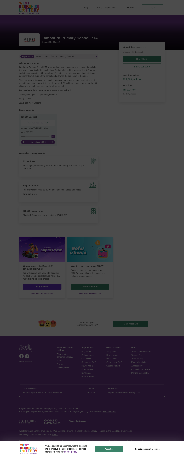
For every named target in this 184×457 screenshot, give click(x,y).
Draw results (87, 369)
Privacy (60, 364)
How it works (87, 366)
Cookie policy (63, 368)
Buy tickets (141, 59)
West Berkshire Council (63, 431)
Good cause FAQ (114, 362)
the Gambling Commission (120, 431)
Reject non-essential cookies (147, 449)
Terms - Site (136, 355)
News (59, 360)
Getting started (113, 366)
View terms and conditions (42, 293)
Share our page (142, 66)
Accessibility (136, 366)
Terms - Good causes (141, 351)
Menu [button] (131, 8)
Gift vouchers (88, 355)
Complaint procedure (140, 369)
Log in (152, 7)
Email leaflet (112, 359)
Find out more (30, 194)
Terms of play (137, 359)
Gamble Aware (109, 411)
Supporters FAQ (89, 362)
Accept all (109, 449)
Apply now (111, 351)
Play (86, 8)
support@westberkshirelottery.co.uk (124, 392)
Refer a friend (90, 286)
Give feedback (131, 324)
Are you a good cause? (107, 8)
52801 (55, 434)
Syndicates (86, 373)
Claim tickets (87, 359)
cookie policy (70, 452)
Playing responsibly (140, 373)
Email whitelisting (139, 362)
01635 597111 (93, 392)
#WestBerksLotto (25, 361)
